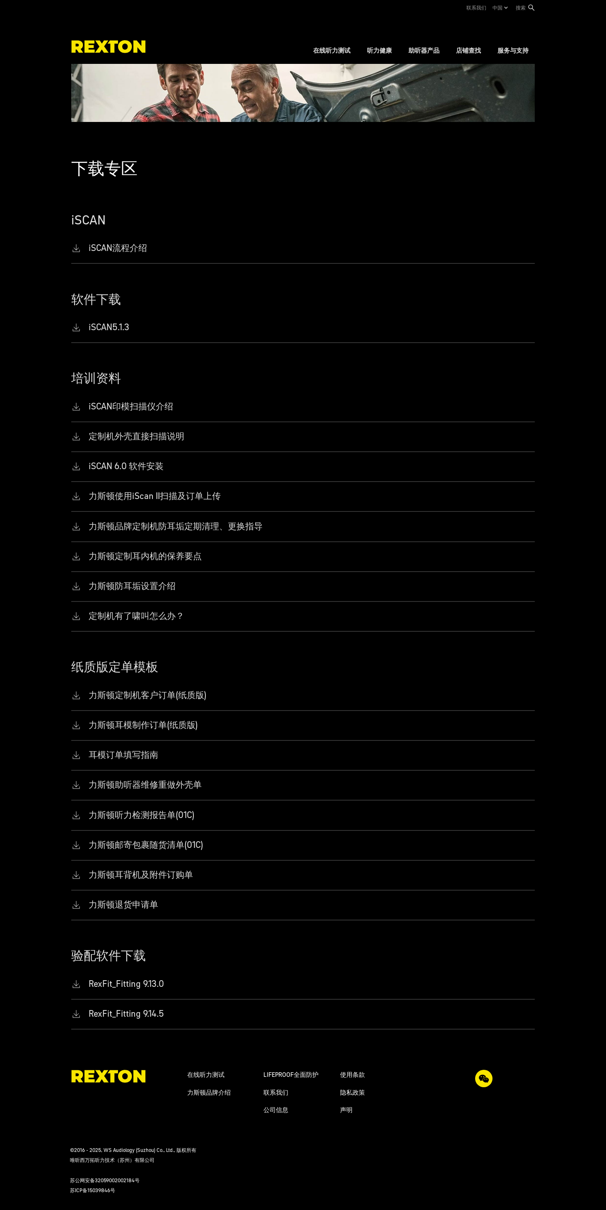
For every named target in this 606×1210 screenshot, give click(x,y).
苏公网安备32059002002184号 (105, 1180)
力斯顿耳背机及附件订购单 (141, 875)
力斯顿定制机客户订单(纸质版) (148, 695)
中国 (497, 7)
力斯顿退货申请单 (123, 904)
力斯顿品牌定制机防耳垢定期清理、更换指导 (176, 526)
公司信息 (275, 1109)
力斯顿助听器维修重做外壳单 (145, 785)
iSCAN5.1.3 (109, 327)
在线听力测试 (206, 1074)
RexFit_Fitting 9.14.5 (126, 1014)
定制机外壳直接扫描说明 (136, 436)
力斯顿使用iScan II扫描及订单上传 (155, 496)
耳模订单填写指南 (123, 755)
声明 (346, 1109)
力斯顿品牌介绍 (209, 1092)
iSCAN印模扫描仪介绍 (131, 406)
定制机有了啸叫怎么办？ (136, 616)
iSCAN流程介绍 (118, 248)
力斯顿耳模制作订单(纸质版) (143, 725)
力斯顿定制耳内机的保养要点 (145, 556)
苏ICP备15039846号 (92, 1190)
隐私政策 (352, 1092)
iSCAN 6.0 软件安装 (126, 466)
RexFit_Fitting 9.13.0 (126, 984)
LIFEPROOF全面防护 (291, 1074)
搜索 (521, 7)
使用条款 (352, 1074)
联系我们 (476, 7)
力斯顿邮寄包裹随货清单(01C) (146, 845)
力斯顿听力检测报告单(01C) (142, 815)
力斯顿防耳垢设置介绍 (132, 586)
